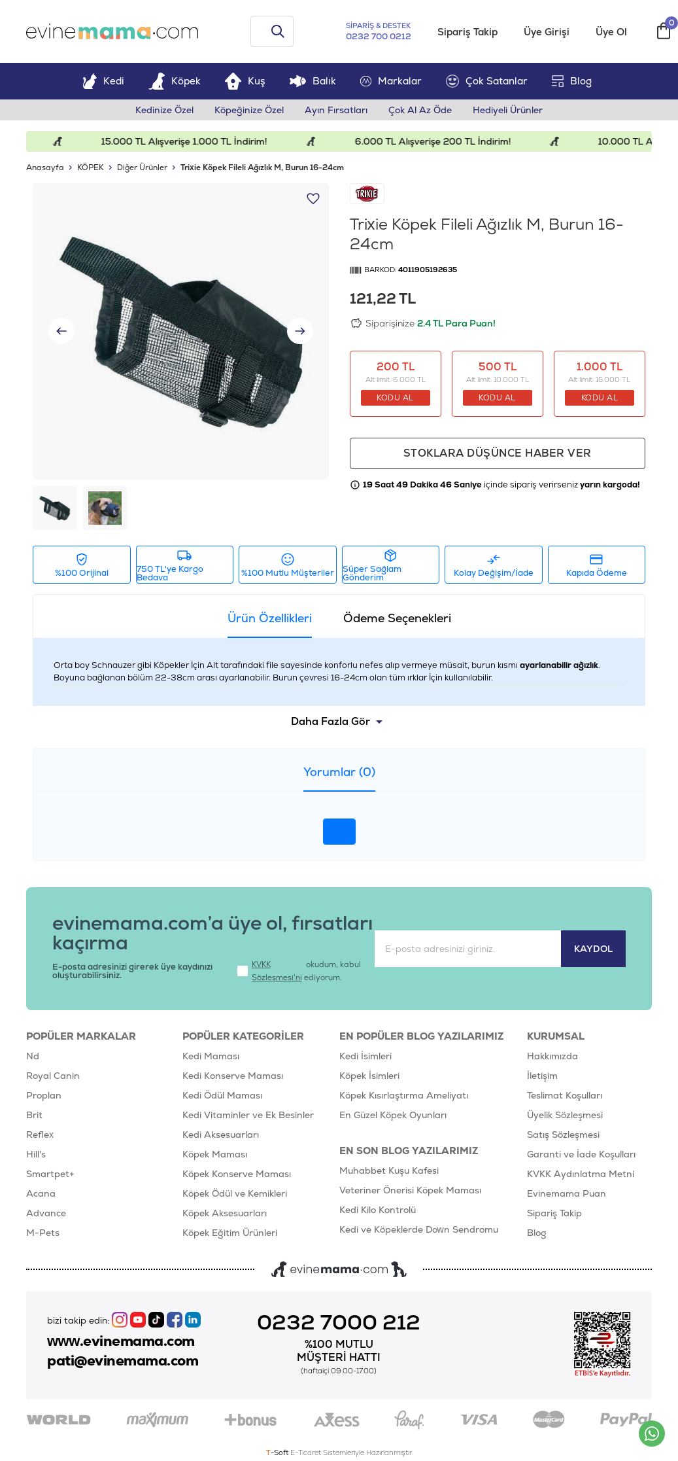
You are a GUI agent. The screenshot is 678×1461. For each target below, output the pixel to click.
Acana (41, 1193)
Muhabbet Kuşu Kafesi (389, 1170)
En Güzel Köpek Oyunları (393, 1115)
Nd (32, 1056)
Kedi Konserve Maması (232, 1076)
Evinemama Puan (566, 1193)
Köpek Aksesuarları (224, 1213)
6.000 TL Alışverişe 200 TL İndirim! (443, 141)
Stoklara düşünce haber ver (497, 453)
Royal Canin (53, 1076)
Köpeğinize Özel (249, 110)
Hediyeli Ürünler (508, 110)
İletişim (542, 1076)
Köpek (174, 81)
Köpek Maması (214, 1154)
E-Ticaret (305, 1452)
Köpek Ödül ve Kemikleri (234, 1193)
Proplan (43, 1095)
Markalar (391, 81)
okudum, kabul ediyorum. (299, 971)
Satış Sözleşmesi (563, 1134)
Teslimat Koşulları (564, 1095)
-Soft (278, 1452)
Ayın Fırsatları (336, 110)
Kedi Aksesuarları (220, 1134)
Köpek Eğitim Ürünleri (229, 1233)
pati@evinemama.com (122, 1361)
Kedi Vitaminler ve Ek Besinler (248, 1115)
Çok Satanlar (487, 81)
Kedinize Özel (164, 110)
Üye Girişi (546, 32)
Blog (572, 81)
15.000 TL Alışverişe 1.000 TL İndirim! (195, 141)
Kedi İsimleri (365, 1056)
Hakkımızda (552, 1056)
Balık (313, 81)
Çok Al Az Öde (420, 110)
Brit (34, 1115)
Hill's (36, 1154)
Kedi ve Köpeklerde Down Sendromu (418, 1229)
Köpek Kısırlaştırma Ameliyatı (403, 1095)
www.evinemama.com (121, 1341)
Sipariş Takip (467, 32)
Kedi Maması (210, 1056)
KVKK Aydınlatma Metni (580, 1174)
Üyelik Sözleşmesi (565, 1115)
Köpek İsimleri (369, 1076)
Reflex (40, 1134)
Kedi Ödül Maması (222, 1095)
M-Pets (42, 1233)
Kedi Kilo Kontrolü (377, 1210)
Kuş (245, 81)
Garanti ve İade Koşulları (581, 1154)
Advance (46, 1213)
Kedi (103, 80)
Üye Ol (611, 32)
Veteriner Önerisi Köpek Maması (410, 1190)
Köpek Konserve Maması (236, 1174)
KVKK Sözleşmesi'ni (277, 971)
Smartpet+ (50, 1174)
